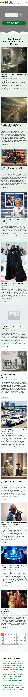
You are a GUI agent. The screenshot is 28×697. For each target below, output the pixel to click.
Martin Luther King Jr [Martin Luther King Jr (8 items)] (8, 676)
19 (8, 640)
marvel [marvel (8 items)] (15, 676)
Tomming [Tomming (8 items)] (16, 685)
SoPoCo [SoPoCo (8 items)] (15, 683)
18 (5, 640)
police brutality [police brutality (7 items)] (17, 678)
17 (2, 640)
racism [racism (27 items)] (20, 680)
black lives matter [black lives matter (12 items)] (12, 665)
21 (14, 640)
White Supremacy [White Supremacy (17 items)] (8, 689)
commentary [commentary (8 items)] (16, 667)
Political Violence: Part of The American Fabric (12, 169)
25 (2, 643)
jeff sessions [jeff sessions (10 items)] (17, 672)
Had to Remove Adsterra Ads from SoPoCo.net (14, 328)
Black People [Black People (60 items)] (7, 667)
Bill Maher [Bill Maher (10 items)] (14, 661)
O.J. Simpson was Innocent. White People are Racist (14, 430)
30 (18, 643)
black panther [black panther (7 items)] (20, 665)
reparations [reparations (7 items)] (16, 682)
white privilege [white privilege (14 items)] (20, 687)
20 (11, 640)
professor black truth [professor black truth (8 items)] (12, 680)
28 (11, 643)
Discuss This (5, 93)
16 (24, 637)
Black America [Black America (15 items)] (7, 663)
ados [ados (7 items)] (4, 661)
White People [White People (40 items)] (11, 687)
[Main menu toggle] (26, 2)
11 (8, 637)
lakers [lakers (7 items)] (14, 674)
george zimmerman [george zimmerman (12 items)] (8, 672)
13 (14, 637)
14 (17, 637)
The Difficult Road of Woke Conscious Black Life (11, 126)
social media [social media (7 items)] (10, 683)
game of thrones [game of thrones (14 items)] (18, 671)
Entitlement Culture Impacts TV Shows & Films (13, 75)
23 (21, 640)
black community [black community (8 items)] (15, 663)
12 (11, 637)
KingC (3, 78)
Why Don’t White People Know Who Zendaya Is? (13, 482)
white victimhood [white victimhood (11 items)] (18, 689)
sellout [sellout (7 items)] (20, 682)
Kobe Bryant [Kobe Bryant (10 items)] (9, 674)
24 (24, 640)
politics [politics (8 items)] (5, 680)
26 (5, 643)
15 (21, 637)
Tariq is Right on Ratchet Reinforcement (10, 610)
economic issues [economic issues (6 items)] (11, 669)
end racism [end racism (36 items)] (19, 669)
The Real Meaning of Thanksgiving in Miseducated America (12, 376)
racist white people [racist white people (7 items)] (8, 682)
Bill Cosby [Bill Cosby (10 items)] (8, 661)
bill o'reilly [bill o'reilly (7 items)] (19, 661)
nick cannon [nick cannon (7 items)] (10, 678)
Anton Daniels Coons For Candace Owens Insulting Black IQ (14, 523)
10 (5, 637)
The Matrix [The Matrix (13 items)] (11, 685)
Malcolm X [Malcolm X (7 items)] (19, 674)
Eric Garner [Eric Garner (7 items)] (6, 671)
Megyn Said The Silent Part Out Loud (13, 221)
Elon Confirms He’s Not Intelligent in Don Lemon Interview (14, 566)
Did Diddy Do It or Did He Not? (12, 283)
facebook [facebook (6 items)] (11, 671)
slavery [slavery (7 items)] (4, 683)
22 (18, 640)
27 (8, 643)
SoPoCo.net (10, 2)
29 (14, 643)
